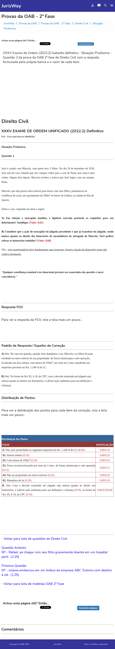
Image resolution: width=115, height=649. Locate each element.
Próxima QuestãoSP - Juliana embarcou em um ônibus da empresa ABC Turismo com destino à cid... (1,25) (56, 570)
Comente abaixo (86, 44)
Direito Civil (81, 23)
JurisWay (11, 6)
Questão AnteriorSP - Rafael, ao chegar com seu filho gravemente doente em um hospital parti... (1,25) (54, 552)
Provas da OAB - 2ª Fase (55, 23)
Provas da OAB (28, 23)
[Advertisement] (57, 94)
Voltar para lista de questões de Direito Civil (35, 538)
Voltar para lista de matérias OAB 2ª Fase (34, 583)
